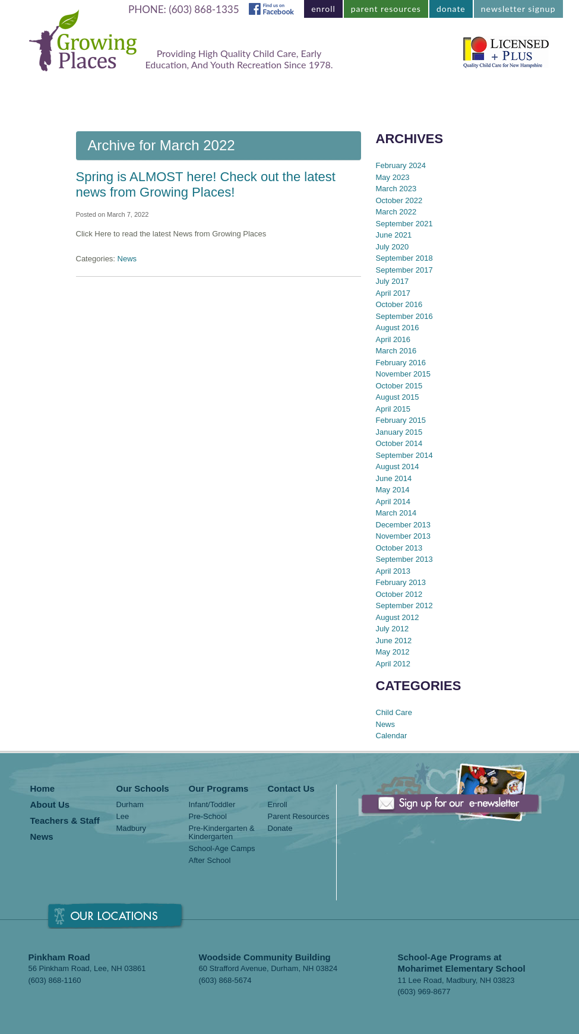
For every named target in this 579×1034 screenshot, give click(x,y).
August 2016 (397, 327)
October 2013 (399, 547)
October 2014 (399, 443)
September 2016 (404, 316)
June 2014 (394, 478)
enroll (323, 9)
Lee (122, 816)
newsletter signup (518, 9)
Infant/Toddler (212, 805)
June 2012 (394, 640)
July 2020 (392, 246)
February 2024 (401, 165)
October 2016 (399, 304)
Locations (128, 98)
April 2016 (393, 339)
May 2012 (393, 651)
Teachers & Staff (364, 98)
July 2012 (392, 628)
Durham (130, 805)
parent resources (386, 9)
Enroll (277, 805)
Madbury (131, 828)
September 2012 (404, 605)
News (437, 98)
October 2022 (399, 200)
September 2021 (404, 223)
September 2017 (404, 269)
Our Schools (142, 789)
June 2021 (394, 234)
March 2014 (396, 512)
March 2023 (396, 188)
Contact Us (498, 98)
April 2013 (393, 571)
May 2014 (393, 489)
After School (210, 860)
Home (69, 98)
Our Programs (206, 98)
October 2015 (399, 385)
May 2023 (393, 177)
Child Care (394, 712)
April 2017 (393, 293)
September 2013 (404, 559)
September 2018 (404, 258)
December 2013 (403, 524)
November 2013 (403, 536)
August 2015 (397, 397)
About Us (282, 98)
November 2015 (403, 373)
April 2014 (393, 501)
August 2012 (397, 617)
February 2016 (401, 362)
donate (451, 9)
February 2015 (401, 420)
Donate (280, 828)
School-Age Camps (222, 849)
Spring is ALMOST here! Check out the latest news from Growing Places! (206, 184)
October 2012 (399, 594)
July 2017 (392, 281)
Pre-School (208, 816)
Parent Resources (299, 816)
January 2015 (399, 432)
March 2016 (396, 350)
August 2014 (397, 466)
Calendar (391, 735)
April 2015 (393, 408)
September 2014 (404, 455)
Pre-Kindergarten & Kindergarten (222, 832)
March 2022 (396, 211)
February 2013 (401, 582)
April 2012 (393, 663)
